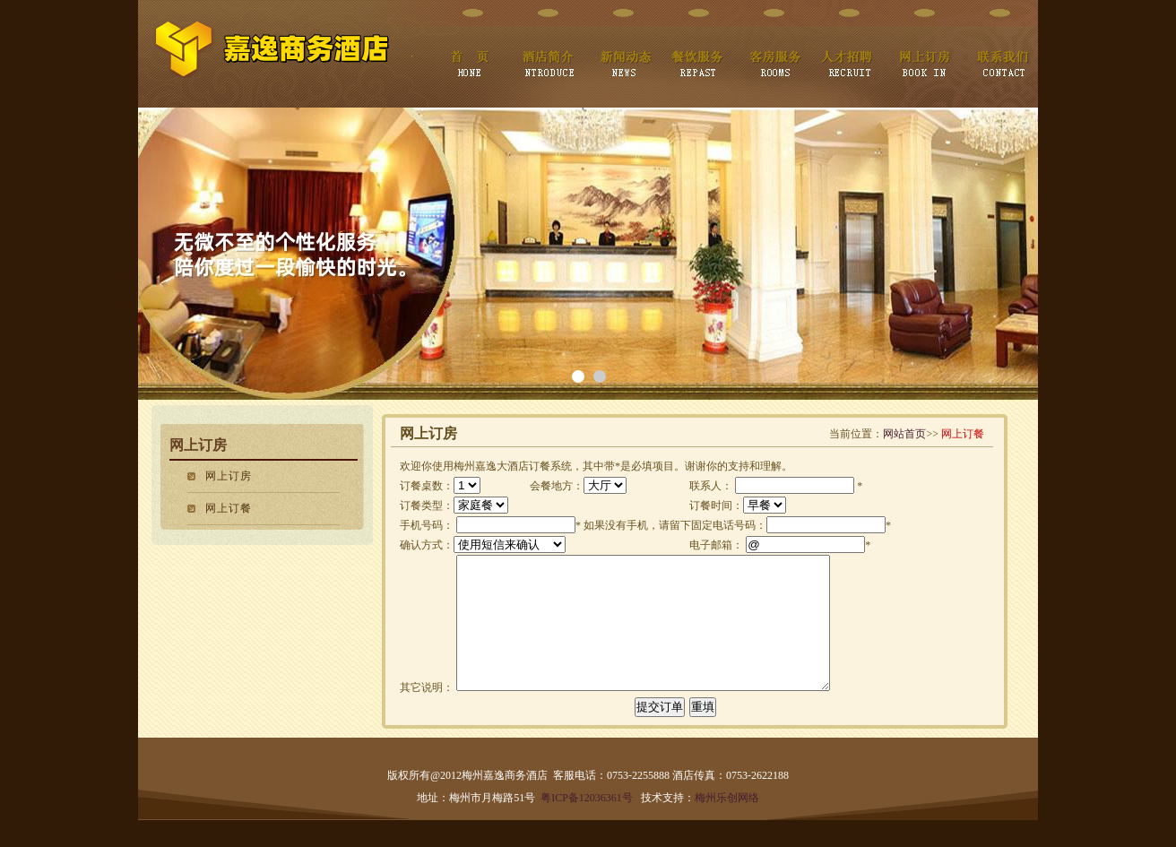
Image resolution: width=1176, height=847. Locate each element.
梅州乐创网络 (727, 824)
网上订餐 (228, 508)
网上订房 (228, 476)
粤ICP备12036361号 (586, 824)
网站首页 (904, 434)
